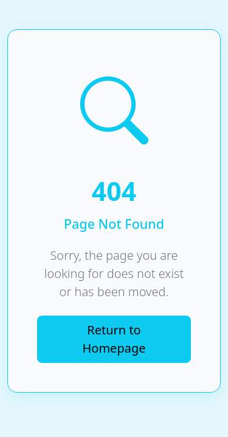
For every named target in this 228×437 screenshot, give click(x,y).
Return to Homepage (114, 339)
